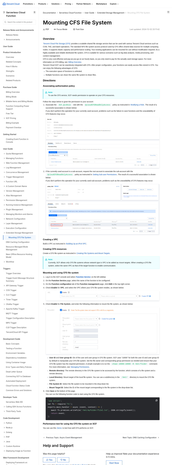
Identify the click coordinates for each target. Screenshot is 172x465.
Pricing (69, 4)
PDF (46, 32)
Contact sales (63, 452)
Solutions (56, 4)
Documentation (49, 13)
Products (43, 4)
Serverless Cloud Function (70, 13)
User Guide (89, 13)
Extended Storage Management (56, 16)
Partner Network (84, 4)
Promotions (29, 4)
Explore (114, 4)
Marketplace (101, 4)
